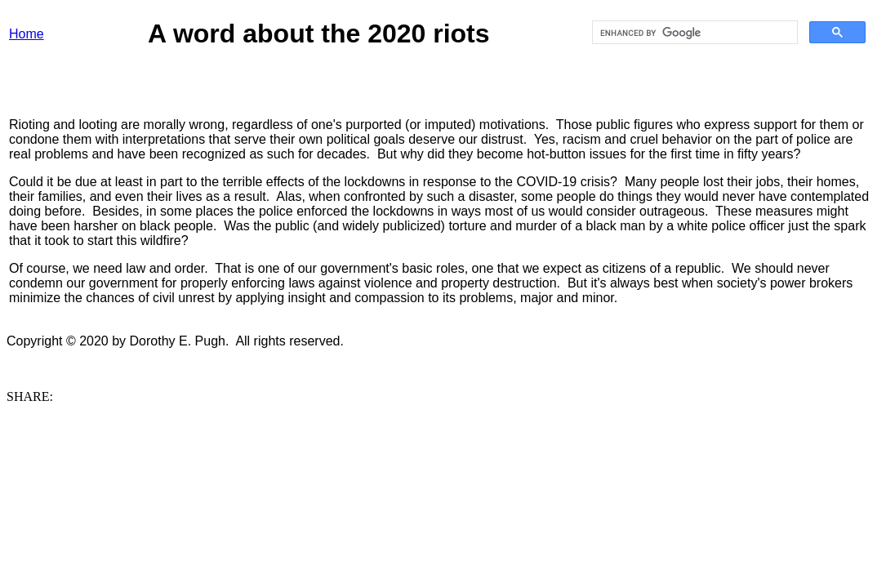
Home (26, 34)
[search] (693, 32)
